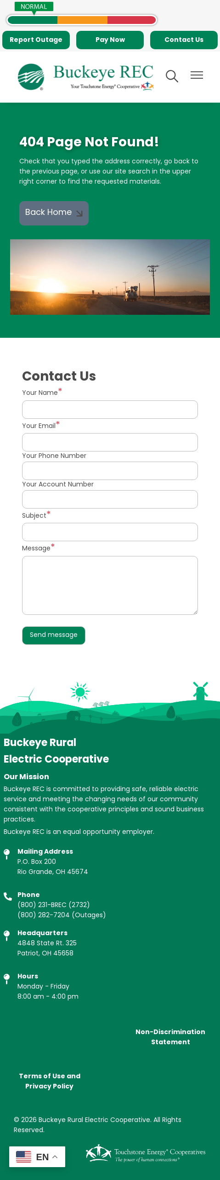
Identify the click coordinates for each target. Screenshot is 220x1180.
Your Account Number (58, 485)
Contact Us (183, 40)
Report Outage (36, 40)
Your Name (40, 393)
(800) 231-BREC (42, 905)
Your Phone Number (54, 456)
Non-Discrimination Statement (170, 1037)
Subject (34, 516)
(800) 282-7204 (43, 915)
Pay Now (110, 40)
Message (36, 549)
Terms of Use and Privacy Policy (49, 1081)
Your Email (39, 426)
